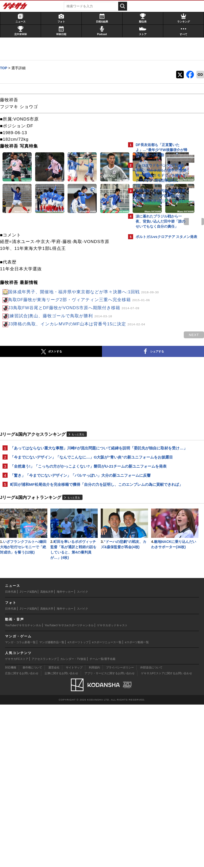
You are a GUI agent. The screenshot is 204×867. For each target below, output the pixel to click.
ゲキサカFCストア (16, 821)
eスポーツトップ (78, 804)
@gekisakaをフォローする (156, 318)
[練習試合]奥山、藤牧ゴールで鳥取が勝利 (63, 399)
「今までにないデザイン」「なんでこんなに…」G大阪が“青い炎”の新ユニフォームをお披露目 (60, 556)
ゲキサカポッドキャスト (112, 787)
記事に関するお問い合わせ (61, 835)
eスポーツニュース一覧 (106, 804)
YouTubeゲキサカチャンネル (23, 787)
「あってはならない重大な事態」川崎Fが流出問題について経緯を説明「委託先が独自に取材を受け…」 (63, 541)
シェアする (87, 442)
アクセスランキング (44, 821)
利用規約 (94, 829)
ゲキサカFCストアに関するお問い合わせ (166, 835)
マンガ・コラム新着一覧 (20, 804)
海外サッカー (65, 754)
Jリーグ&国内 (28, 754)
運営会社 (53, 829)
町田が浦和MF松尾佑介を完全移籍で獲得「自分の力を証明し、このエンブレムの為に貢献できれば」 (63, 601)
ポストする (31, 442)
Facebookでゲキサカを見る (157, 328)
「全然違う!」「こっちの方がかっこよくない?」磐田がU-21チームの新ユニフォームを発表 (62, 571)
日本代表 (10, 754)
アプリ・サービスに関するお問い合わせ (110, 835)
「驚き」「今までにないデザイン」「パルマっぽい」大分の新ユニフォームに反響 (64, 586)
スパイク (82, 754)
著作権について (32, 829)
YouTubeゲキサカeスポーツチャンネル (69, 787)
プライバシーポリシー (120, 829)
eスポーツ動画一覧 (137, 804)
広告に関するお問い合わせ (21, 835)
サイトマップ (74, 829)
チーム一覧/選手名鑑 (102, 821)
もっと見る (80, 524)
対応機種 (10, 829)
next (105, 285)
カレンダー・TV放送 (73, 821)
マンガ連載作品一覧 (51, 804)
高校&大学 (46, 754)
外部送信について (151, 829)
